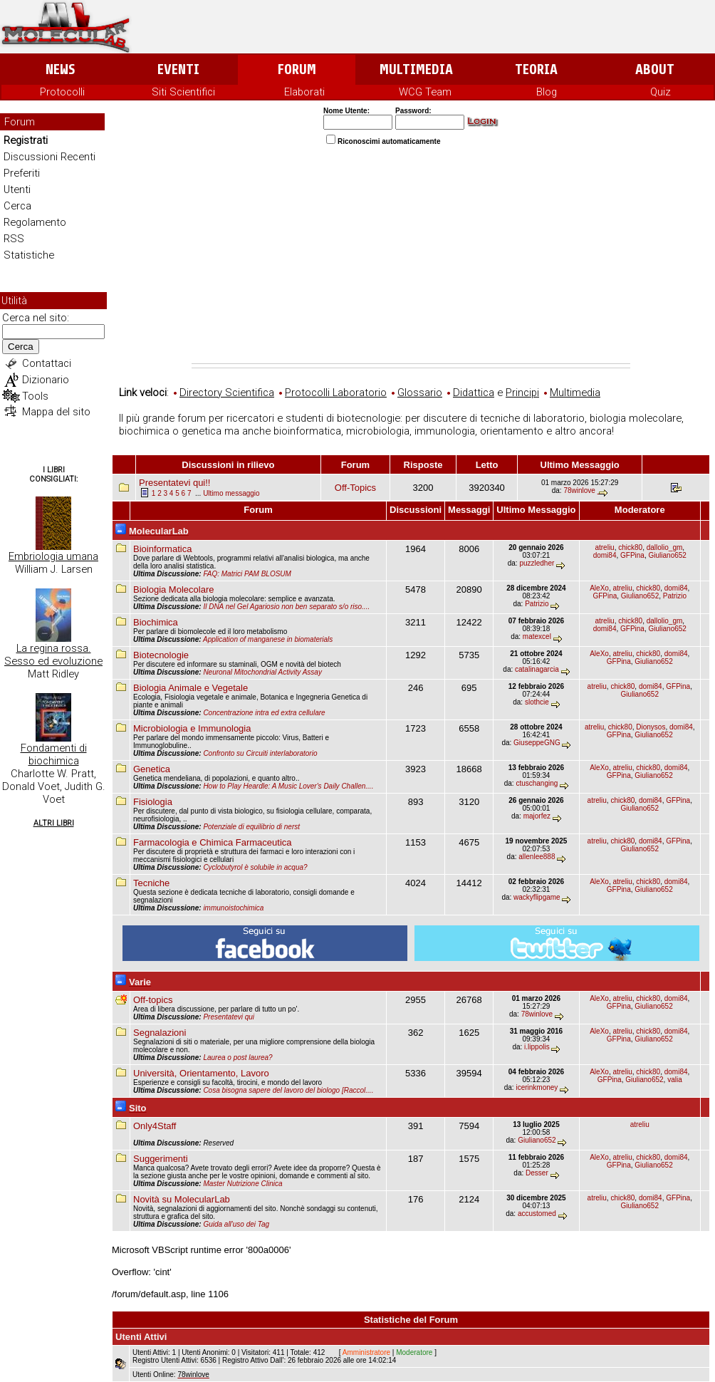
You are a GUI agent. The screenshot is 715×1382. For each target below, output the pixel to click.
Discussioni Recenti (49, 156)
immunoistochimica (233, 908)
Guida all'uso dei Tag (236, 1224)
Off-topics (152, 999)
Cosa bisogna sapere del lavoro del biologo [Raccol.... (288, 1090)
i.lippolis (537, 1047)
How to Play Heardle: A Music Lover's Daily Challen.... (288, 786)
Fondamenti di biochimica (54, 754)
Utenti (17, 189)
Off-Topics (355, 487)
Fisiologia (152, 801)
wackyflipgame (536, 897)
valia (674, 1080)
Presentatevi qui (228, 1017)
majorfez (536, 816)
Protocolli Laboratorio (336, 392)
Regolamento (35, 222)
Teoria (536, 69)
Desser (537, 1173)
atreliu (604, 547)
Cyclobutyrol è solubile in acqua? (255, 867)
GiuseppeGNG (536, 743)
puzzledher (536, 563)
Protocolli (62, 91)
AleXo (599, 588)
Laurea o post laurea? (237, 1057)
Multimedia (416, 69)
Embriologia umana (53, 556)
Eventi (178, 69)
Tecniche (151, 883)
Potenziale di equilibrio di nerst (251, 827)
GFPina (632, 555)
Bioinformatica (162, 549)
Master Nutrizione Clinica (242, 1184)
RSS (14, 238)
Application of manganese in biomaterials (268, 639)
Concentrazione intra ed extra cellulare (264, 713)
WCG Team (425, 91)
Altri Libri (53, 823)
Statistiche (29, 255)
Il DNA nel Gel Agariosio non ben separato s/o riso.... (286, 607)
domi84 (605, 555)
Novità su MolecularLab (181, 1199)
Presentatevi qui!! (174, 482)
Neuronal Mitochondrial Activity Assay (262, 672)
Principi (522, 392)
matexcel (537, 636)
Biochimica (155, 622)
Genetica (151, 769)
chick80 (630, 547)
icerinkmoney (537, 1087)
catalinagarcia (537, 669)
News (60, 69)
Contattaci (46, 363)
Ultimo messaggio (231, 493)
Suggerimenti (160, 1158)
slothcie (537, 702)
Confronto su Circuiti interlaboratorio (260, 753)
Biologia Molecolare (173, 589)
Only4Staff (154, 1126)
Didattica (473, 392)
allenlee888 (536, 857)
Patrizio (536, 604)
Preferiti (22, 173)
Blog (546, 91)
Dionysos (650, 727)
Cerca (17, 205)
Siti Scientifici (183, 91)
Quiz (660, 91)
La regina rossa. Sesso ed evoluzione (53, 654)
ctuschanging (537, 783)
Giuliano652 (668, 555)
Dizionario (45, 379)
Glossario (419, 392)
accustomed (537, 1213)
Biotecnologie (161, 655)
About (654, 69)
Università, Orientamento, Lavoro (201, 1073)
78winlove (579, 490)
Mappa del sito (56, 411)
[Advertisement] (411, 256)
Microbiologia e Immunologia (192, 728)
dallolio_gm (665, 547)
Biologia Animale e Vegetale (190, 687)
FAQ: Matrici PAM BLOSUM (247, 574)
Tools (35, 396)
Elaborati (304, 91)
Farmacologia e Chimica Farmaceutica (212, 842)
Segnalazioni (159, 1032)
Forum (296, 69)
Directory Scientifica (226, 392)
